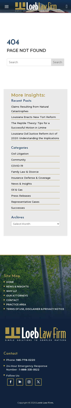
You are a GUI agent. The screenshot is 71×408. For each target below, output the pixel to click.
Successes (18, 207)
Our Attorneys (17, 295)
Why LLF (11, 291)
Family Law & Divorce (25, 171)
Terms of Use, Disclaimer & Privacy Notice (35, 309)
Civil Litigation (20, 153)
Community (18, 159)
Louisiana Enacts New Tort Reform (33, 117)
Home (10, 282)
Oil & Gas (17, 189)
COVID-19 (17, 165)
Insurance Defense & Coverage (31, 177)
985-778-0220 (25, 359)
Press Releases (21, 195)
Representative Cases (25, 201)
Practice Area (16, 304)
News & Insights (21, 183)
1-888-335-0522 (29, 369)
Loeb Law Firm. (45, 402)
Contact (12, 300)
